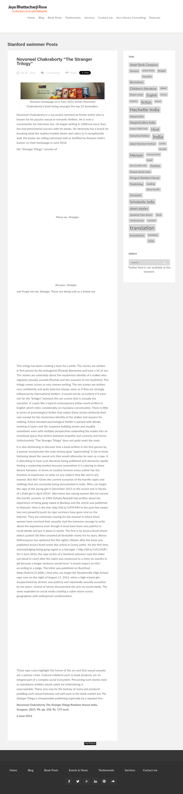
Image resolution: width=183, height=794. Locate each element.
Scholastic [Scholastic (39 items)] (136, 195)
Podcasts (154, 17)
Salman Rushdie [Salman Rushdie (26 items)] (153, 189)
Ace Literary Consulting (131, 17)
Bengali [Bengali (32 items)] (161, 70)
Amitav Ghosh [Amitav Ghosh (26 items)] (148, 70)
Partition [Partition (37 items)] (155, 165)
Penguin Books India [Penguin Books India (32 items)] (140, 171)
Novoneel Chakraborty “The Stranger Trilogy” (54, 61)
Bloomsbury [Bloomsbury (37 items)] (137, 82)
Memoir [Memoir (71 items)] (136, 155)
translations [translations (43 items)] (137, 235)
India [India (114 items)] (158, 137)
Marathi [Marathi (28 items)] (162, 149)
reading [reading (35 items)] (151, 183)
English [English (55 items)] (152, 95)
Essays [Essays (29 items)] (164, 94)
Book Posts (55, 17)
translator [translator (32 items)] (153, 235)
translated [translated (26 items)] (151, 220)
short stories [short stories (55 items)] (139, 209)
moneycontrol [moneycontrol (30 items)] (153, 154)
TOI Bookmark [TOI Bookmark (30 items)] (137, 220)
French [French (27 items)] (158, 101)
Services (89, 17)
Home (31, 17)
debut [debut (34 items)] (163, 88)
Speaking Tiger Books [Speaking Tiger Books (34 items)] (141, 214)
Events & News (78, 770)
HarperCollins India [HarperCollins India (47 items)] (142, 122)
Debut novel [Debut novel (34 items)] (136, 94)
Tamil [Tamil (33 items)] (158, 214)
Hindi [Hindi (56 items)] (155, 129)
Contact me (105, 17)
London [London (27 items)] (162, 143)
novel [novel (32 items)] (149, 160)
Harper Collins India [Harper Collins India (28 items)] (138, 128)
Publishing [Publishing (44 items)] (136, 184)
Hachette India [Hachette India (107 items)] (144, 109)
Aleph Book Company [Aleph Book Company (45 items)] (144, 65)
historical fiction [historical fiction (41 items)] (139, 135)
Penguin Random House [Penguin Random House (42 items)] (144, 177)
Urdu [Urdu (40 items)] (151, 241)
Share (73, 72)
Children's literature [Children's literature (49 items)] (143, 89)
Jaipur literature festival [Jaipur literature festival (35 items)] (142, 143)
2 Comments (53, 72)
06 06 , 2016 (28, 72)
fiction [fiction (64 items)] (146, 102)
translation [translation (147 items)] (142, 228)
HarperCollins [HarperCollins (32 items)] (137, 116)
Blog (41, 17)
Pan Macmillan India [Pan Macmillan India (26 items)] (138, 165)
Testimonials (73, 17)
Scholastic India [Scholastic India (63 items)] (142, 202)
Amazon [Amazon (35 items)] (134, 70)
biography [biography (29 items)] (147, 76)
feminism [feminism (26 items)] (133, 101)
